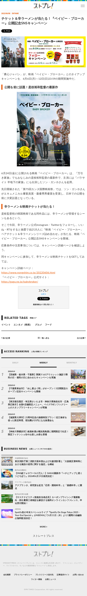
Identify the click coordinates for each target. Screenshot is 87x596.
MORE (43, 526)
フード (48, 324)
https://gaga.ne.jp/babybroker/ (19, 281)
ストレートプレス (43, 535)
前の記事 (5, 338)
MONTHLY (71, 362)
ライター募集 (36, 579)
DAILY (15, 362)
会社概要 (7, 574)
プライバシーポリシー (23, 574)
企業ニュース (50, 579)
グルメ (38, 324)
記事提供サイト (63, 574)
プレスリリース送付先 (44, 574)
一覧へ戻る (43, 338)
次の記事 (81, 338)
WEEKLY (43, 362)
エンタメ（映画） (23, 324)
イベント (6, 324)
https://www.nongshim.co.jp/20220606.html (28, 272)
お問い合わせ (78, 574)
